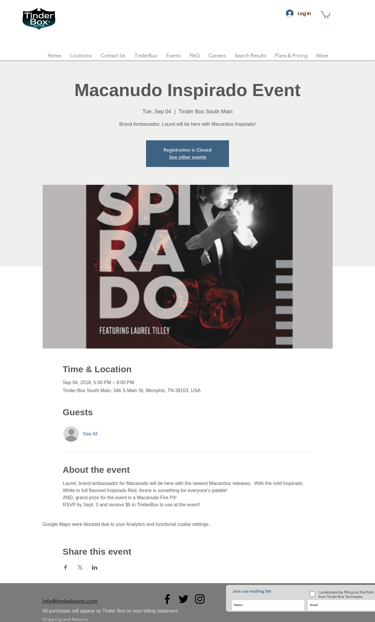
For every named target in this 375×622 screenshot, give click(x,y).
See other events (187, 157)
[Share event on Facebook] (65, 567)
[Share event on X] (80, 567)
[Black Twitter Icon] (183, 599)
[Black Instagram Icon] (199, 599)
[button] (325, 14)
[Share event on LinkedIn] (94, 567)
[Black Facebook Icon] (167, 599)
